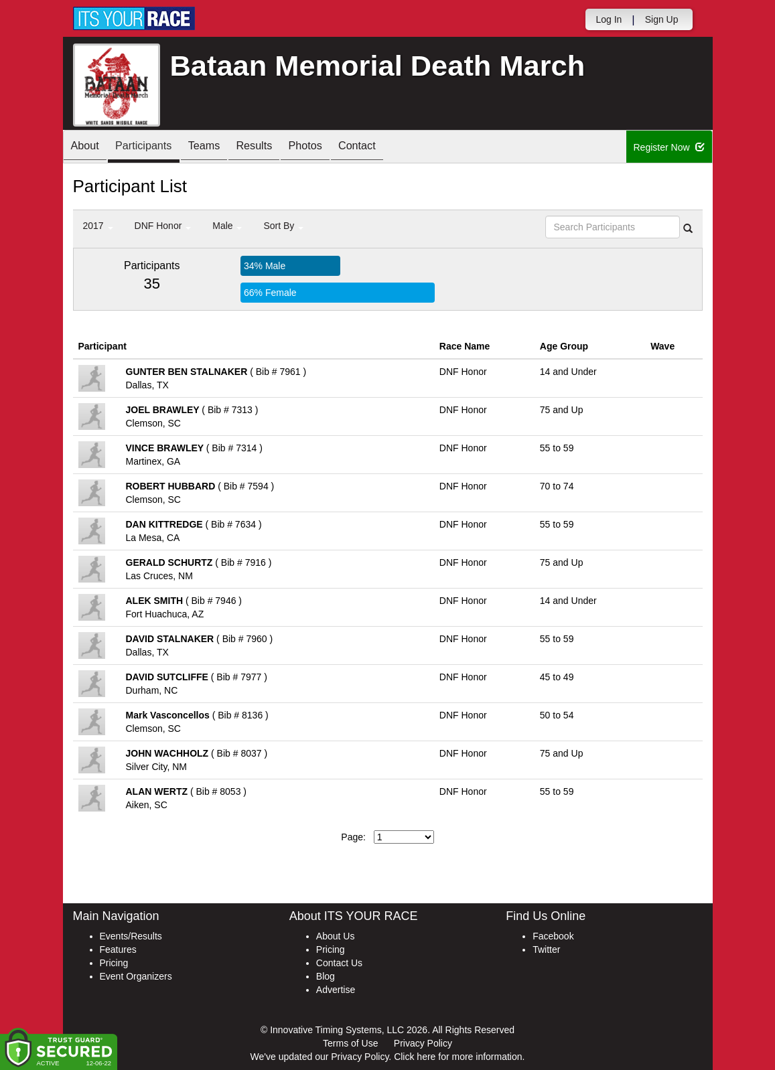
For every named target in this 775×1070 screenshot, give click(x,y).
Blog (325, 976)
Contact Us (339, 963)
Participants (153, 147)
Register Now (669, 147)
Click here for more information (458, 1056)
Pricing (114, 963)
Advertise (335, 989)
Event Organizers (136, 976)
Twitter (546, 949)
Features (118, 949)
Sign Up (662, 19)
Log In (608, 19)
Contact (393, 147)
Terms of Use (350, 1043)
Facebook (553, 936)
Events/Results (131, 936)
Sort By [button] (283, 225)
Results (277, 147)
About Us (335, 936)
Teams (220, 147)
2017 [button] (98, 225)
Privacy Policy (423, 1043)
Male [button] (227, 225)
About (88, 147)
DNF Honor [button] (163, 225)
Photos (335, 147)
